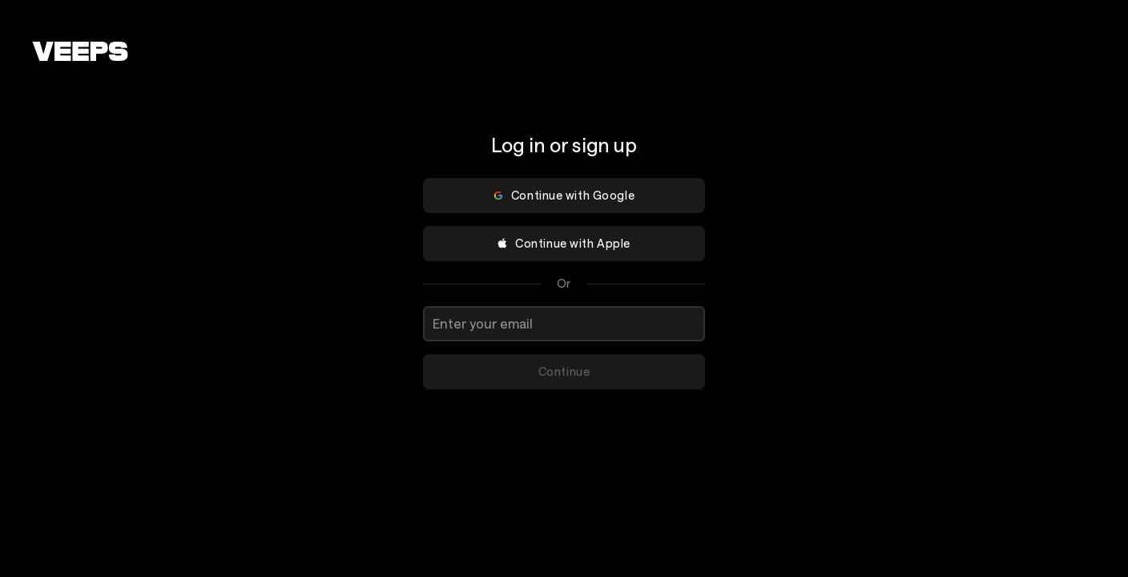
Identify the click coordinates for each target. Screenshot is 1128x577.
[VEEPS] (80, 51)
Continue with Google (563, 195)
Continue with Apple (563, 243)
